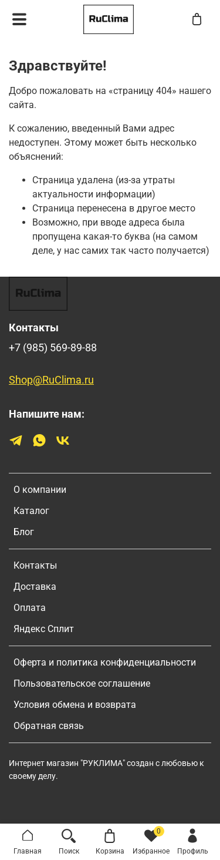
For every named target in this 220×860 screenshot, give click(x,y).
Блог (23, 532)
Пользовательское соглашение (81, 683)
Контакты (35, 565)
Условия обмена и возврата (74, 704)
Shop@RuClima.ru (51, 380)
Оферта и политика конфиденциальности (104, 662)
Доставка (34, 586)
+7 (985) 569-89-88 (53, 348)
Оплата (29, 607)
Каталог (31, 510)
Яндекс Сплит (43, 628)
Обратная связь (48, 725)
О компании (39, 489)
